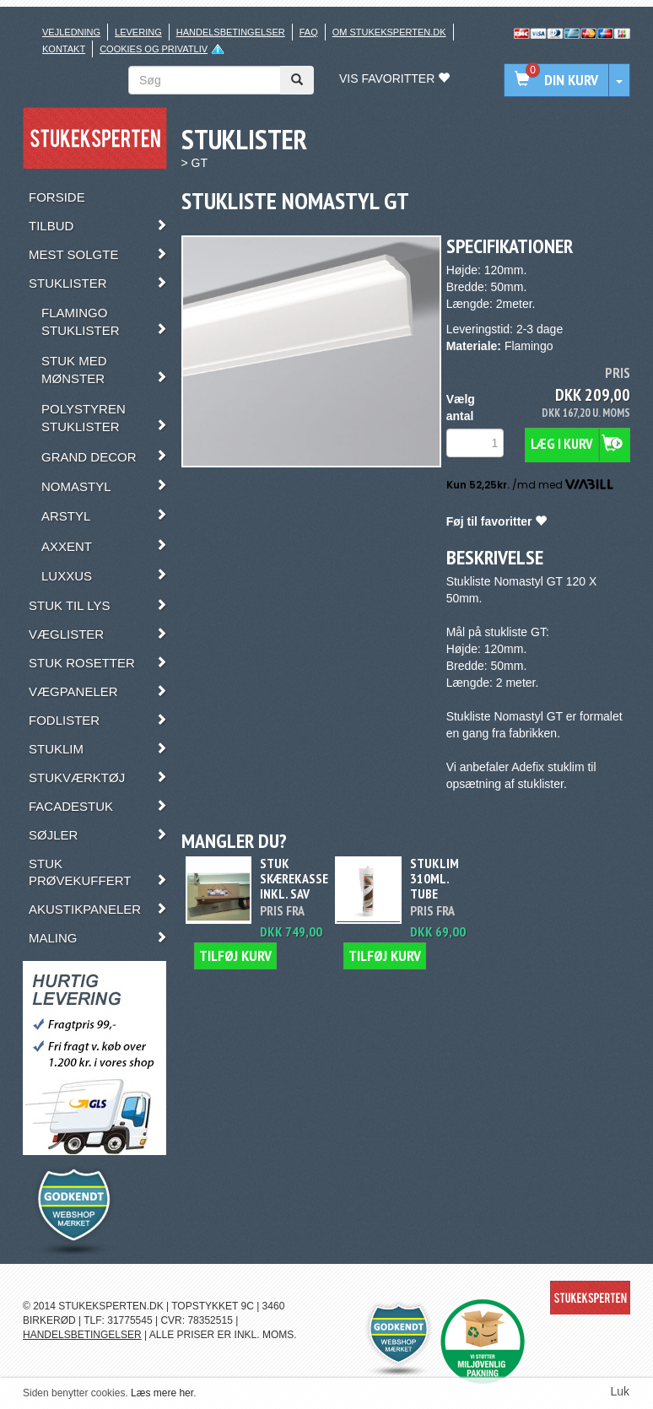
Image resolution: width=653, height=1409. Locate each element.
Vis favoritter (394, 78)
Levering (138, 32)
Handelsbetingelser (230, 32)
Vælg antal (460, 407)
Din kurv (556, 76)
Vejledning (71, 32)
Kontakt (63, 49)
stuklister (540, 784)
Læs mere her (162, 1393)
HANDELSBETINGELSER (82, 1335)
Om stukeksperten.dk (389, 32)
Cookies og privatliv (154, 49)
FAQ (309, 32)
